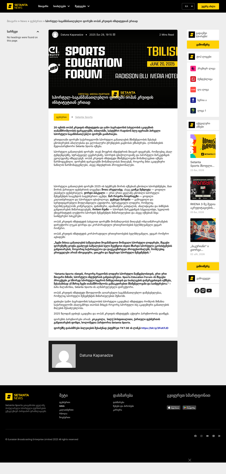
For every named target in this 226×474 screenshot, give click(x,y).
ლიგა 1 (201, 110)
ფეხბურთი (36, 21)
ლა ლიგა (203, 89)
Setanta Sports (89, 117)
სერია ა (202, 100)
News (23, 21)
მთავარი (12, 21)
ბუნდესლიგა (204, 79)
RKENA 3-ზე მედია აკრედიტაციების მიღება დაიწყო (202, 207)
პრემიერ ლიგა (206, 68)
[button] (188, 6)
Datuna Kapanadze (72, 34)
